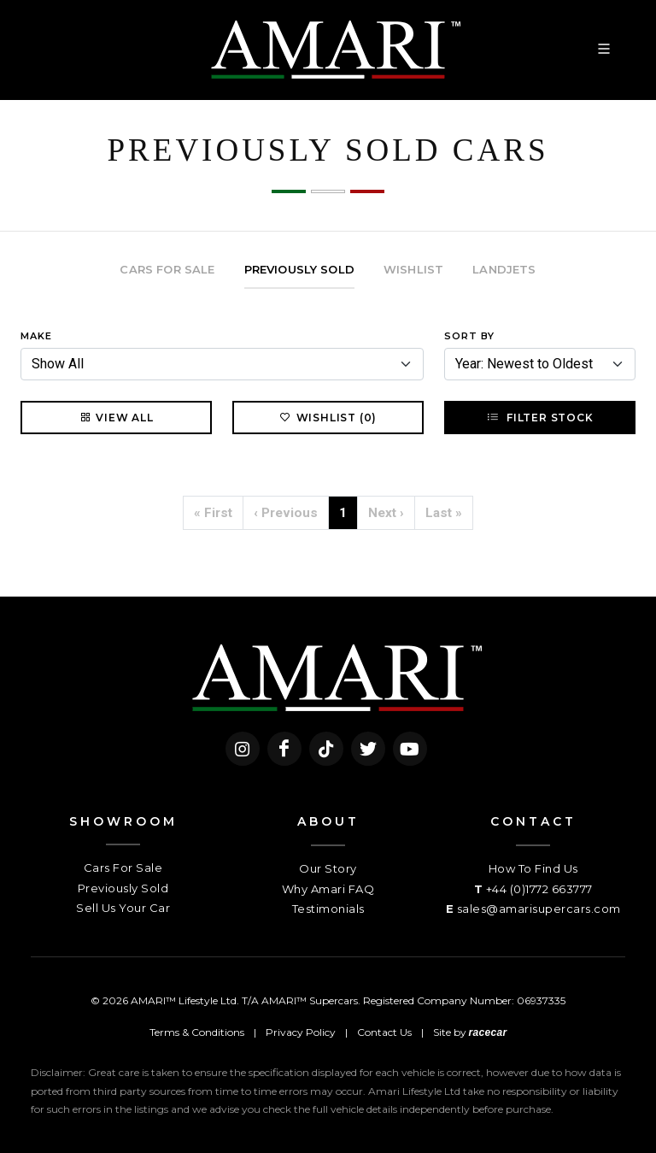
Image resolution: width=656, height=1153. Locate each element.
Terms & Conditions (196, 1032)
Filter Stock (539, 417)
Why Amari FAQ (328, 889)
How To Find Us (533, 868)
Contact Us (384, 1032)
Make (36, 336)
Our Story (328, 868)
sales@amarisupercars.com (539, 908)
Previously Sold (123, 888)
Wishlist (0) (328, 417)
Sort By (469, 336)
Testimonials (328, 908)
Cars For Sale (123, 867)
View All (116, 417)
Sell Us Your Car (123, 908)
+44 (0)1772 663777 (539, 889)
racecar (488, 1032)
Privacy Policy (301, 1032)
